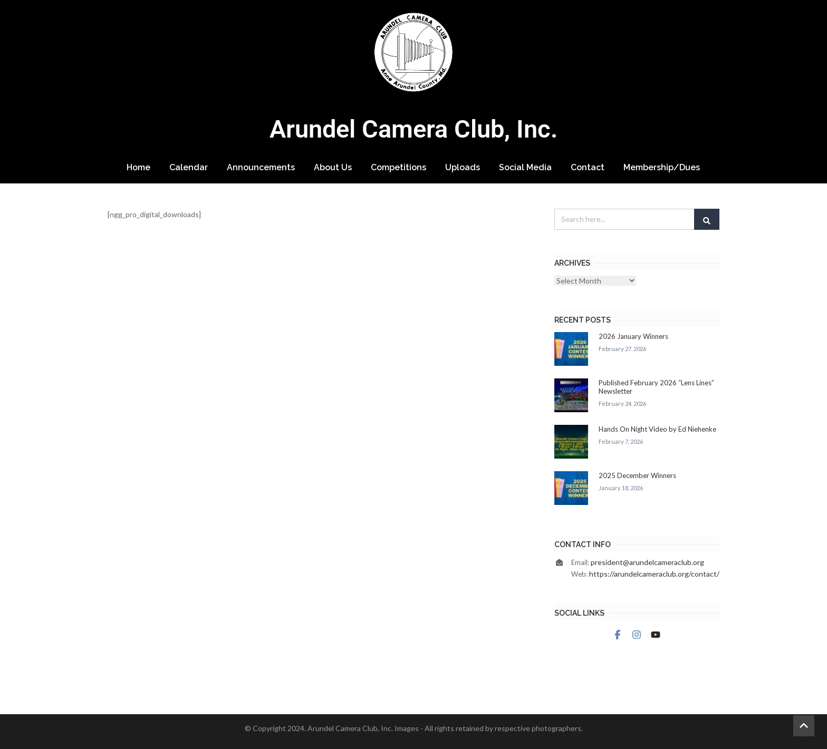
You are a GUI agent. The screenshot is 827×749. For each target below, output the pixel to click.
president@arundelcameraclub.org (647, 562)
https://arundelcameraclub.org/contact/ (654, 573)
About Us (333, 167)
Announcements (261, 167)
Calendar (188, 167)
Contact (587, 167)
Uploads (462, 167)
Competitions (398, 167)
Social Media (525, 167)
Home (138, 167)
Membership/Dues (661, 167)
